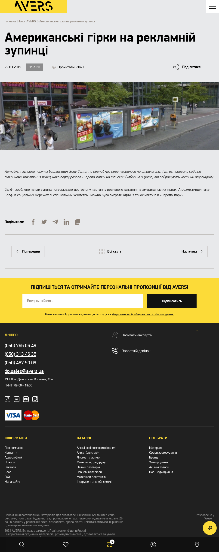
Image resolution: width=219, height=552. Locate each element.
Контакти (11, 453)
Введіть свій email (40, 301)
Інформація (16, 438)
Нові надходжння (161, 472)
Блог (8, 472)
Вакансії (10, 467)
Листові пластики (88, 457)
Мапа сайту (12, 482)
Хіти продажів (158, 462)
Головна (10, 21)
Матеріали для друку (91, 462)
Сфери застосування (163, 453)
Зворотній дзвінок (131, 351)
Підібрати (158, 438)
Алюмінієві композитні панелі (96, 448)
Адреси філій (13, 457)
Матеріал (155, 448)
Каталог (84, 438)
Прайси (10, 462)
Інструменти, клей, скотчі (94, 482)
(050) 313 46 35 (20, 354)
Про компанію (14, 448)
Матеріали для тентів (91, 477)
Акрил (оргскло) (88, 453)
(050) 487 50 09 (20, 362)
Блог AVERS (27, 21)
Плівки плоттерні (88, 467)
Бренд (153, 457)
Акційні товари (159, 467)
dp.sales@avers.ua (24, 371)
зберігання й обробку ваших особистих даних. (143, 314)
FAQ (7, 477)
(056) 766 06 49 (20, 345)
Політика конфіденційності (67, 531)
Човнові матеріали (89, 472)
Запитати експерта (132, 335)
